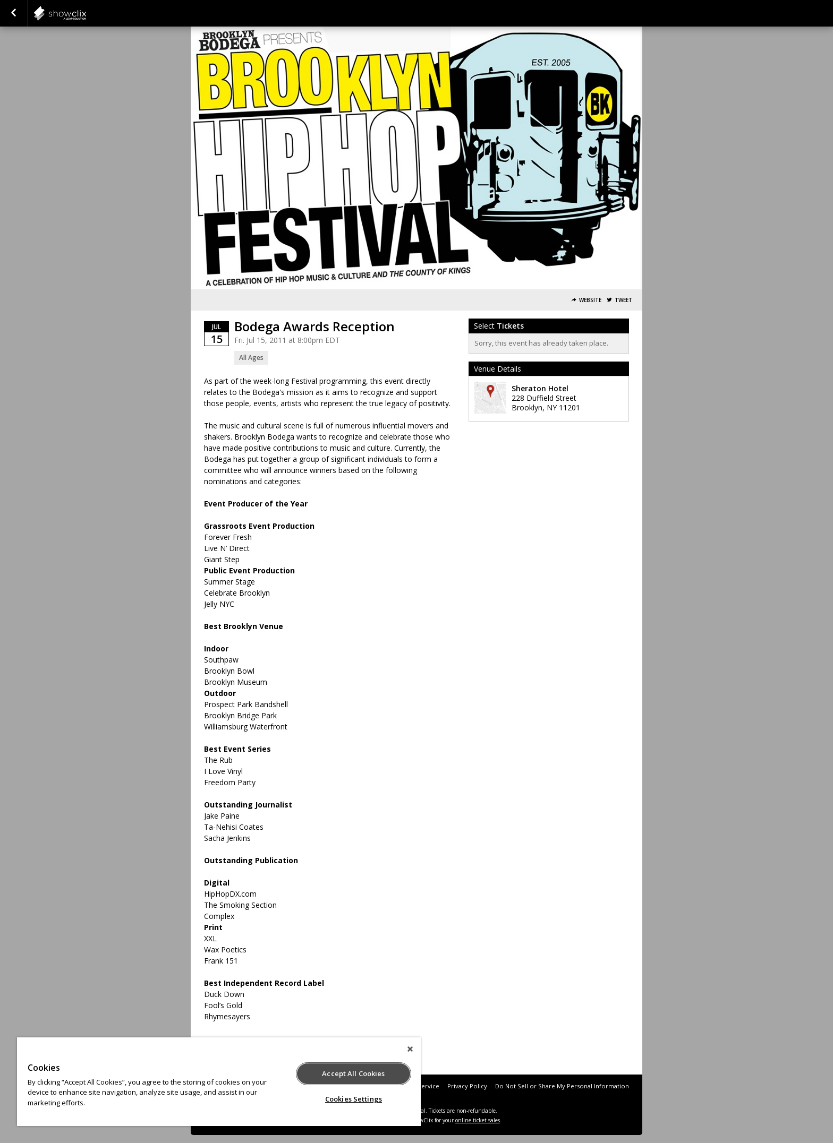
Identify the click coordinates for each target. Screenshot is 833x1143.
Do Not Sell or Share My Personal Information (562, 1086)
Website (590, 300)
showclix (86, 13)
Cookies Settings (353, 1099)
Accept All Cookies (353, 1073)
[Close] (410, 1049)
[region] (219, 1081)
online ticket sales (477, 1120)
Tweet (623, 300)
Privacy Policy (467, 1086)
